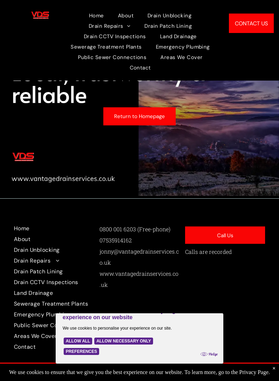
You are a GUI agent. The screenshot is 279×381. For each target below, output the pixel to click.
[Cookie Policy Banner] (139, 333)
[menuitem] (96, 15)
